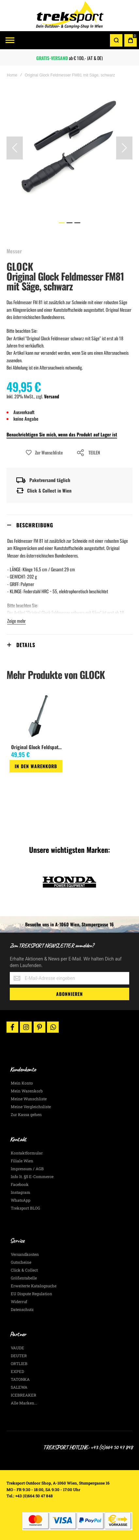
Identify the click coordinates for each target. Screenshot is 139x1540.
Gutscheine (21, 1262)
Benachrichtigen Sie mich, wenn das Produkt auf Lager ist (62, 434)
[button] (15, 148)
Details (25, 645)
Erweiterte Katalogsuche (33, 1285)
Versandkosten (25, 1254)
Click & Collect (24, 1270)
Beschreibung (34, 525)
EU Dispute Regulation (31, 1293)
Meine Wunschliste (29, 1098)
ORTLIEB (19, 1363)
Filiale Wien (22, 1160)
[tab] (69, 525)
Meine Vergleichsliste (31, 1106)
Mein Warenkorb (27, 1090)
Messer (14, 251)
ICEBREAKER (23, 1395)
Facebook (20, 1184)
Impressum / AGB (27, 1168)
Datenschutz (22, 1309)
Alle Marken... (24, 1402)
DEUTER (19, 1355)
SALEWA (19, 1387)
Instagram (20, 1192)
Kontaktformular (27, 1152)
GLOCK (20, 266)
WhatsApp (20, 1200)
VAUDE (17, 1347)
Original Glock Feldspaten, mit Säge (37, 746)
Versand (51, 396)
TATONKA (20, 1379)
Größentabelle (24, 1277)
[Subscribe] (69, 994)
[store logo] (69, 15)
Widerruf (19, 1301)
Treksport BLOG (25, 1208)
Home (12, 75)
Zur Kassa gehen (26, 1114)
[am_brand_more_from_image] (38, 716)
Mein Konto (22, 1083)
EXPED (17, 1371)
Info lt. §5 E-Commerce (32, 1176)
